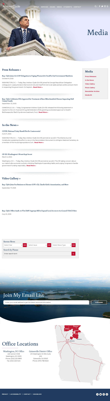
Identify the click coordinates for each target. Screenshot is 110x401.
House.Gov (37, 394)
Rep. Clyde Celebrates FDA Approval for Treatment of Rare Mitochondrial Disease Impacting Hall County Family (38, 100)
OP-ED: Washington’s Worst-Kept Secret (17, 154)
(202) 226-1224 (15, 361)
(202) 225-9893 (16, 358)
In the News (89, 80)
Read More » (38, 87)
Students (68, 7)
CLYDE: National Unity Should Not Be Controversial (21, 131)
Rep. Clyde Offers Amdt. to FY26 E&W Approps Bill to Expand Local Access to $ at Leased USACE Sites (39, 211)
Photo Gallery (90, 88)
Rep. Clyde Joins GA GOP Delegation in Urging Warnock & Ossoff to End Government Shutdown (37, 76)
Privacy (5, 394)
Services (44, 7)
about (36, 7)
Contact (77, 7)
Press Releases (90, 76)
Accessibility (15, 394)
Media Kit (88, 95)
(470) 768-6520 (43, 361)
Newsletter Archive (92, 91)
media (97, 32)
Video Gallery (90, 84)
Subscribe (99, 302)
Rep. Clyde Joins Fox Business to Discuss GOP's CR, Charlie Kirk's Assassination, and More (35, 184)
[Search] (73, 254)
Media (59, 7)
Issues (52, 7)
